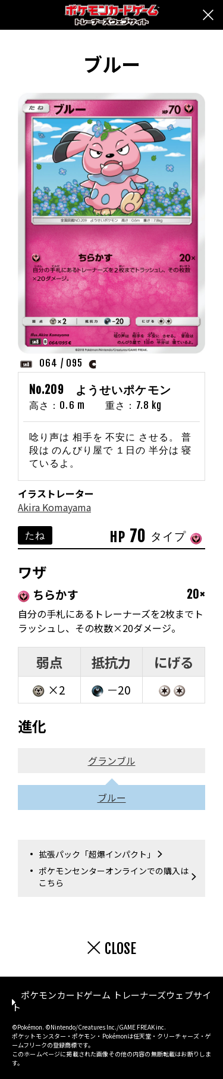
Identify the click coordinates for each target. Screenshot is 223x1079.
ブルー (112, 797)
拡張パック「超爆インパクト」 (97, 854)
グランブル (112, 760)
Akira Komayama (54, 507)
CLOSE (120, 949)
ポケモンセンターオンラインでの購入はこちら (114, 877)
